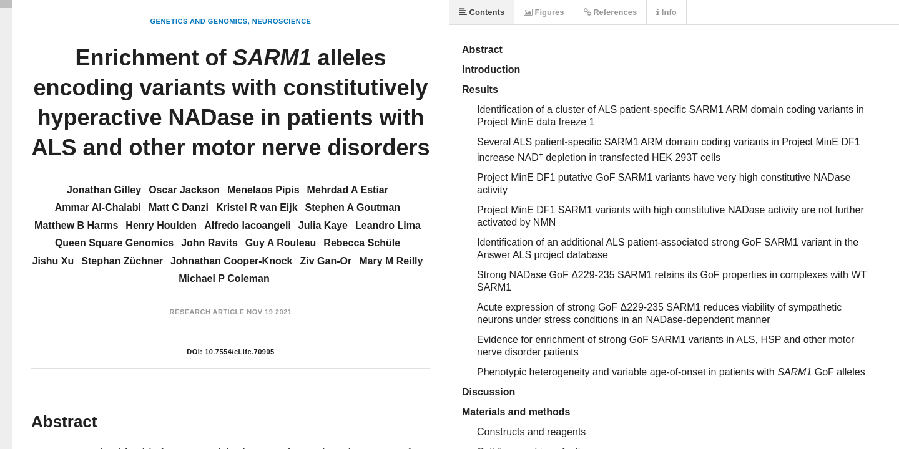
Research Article (207, 312)
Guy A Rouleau (281, 243)
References (610, 12)
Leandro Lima (388, 225)
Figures (544, 12)
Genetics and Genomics (199, 21)
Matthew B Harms (76, 225)
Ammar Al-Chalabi (98, 207)
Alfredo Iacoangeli (247, 225)
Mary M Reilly (391, 261)
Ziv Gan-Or (325, 261)
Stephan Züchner (122, 261)
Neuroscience (282, 21)
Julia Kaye (323, 225)
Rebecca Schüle (361, 243)
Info (666, 12)
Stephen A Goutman (353, 207)
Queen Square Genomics (114, 243)
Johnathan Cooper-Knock (231, 261)
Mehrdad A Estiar (347, 190)
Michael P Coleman (224, 278)
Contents (481, 12)
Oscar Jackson (184, 190)
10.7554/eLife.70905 (240, 351)
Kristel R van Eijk (257, 207)
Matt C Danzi (179, 207)
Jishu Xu (53, 261)
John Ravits (209, 243)
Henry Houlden (161, 225)
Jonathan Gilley (104, 190)
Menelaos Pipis (263, 190)
